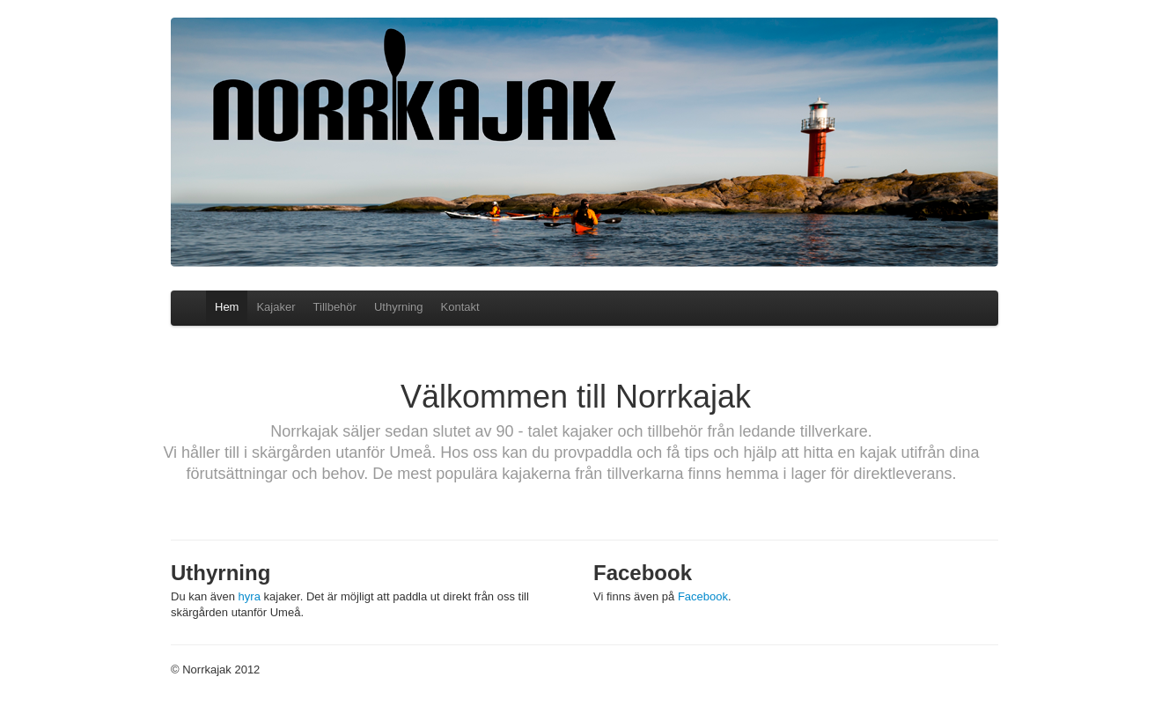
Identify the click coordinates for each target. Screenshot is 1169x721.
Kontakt (460, 306)
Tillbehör (335, 306)
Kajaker (275, 306)
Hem (227, 306)
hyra (250, 596)
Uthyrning (398, 306)
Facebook (703, 596)
